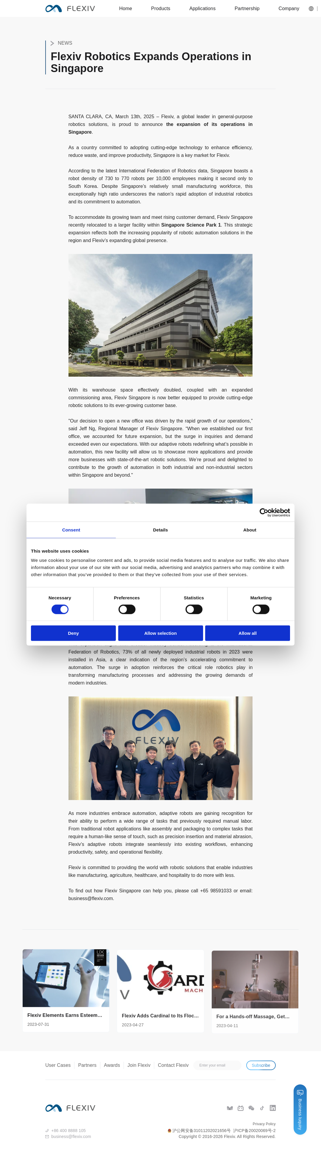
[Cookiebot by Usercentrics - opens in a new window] (264, 512)
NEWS (61, 43)
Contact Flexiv (173, 1065)
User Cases (58, 1065)
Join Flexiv (138, 1065)
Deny (73, 633)
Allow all (248, 633)
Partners (87, 1065)
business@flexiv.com (90, 898)
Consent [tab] (71, 529)
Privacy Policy (264, 1124)
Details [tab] (160, 529)
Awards (112, 1065)
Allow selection (160, 633)
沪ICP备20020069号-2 (254, 1130)
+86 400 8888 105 (68, 1130)
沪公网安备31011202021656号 (199, 1130)
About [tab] (249, 529)
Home (125, 8)
